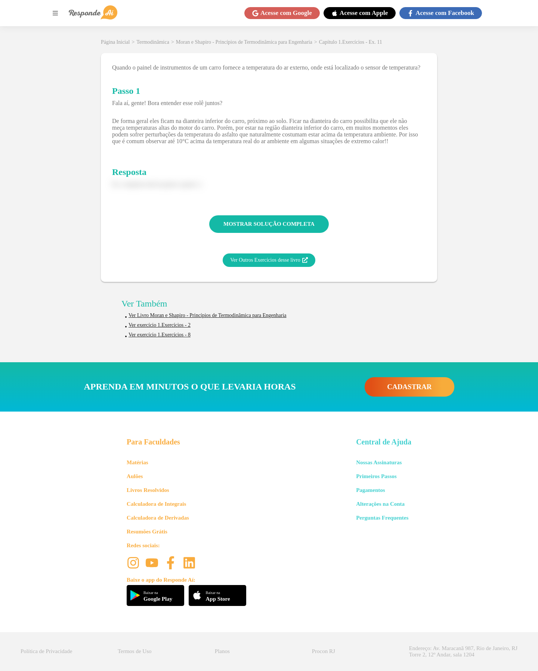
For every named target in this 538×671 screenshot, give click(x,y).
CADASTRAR (409, 387)
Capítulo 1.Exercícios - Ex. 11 (350, 42)
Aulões (135, 476)
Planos (222, 651)
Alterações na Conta (380, 504)
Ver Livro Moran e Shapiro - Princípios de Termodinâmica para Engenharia (208, 315)
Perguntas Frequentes (382, 518)
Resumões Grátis (147, 532)
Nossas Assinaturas (379, 462)
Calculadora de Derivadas (158, 518)
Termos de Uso (135, 651)
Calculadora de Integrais (156, 504)
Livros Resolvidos (148, 490)
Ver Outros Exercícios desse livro (268, 260)
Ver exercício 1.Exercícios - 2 (160, 325)
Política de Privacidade (46, 651)
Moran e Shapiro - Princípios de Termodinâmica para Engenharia (244, 42)
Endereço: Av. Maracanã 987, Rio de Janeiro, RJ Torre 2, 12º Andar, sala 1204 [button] (463, 651)
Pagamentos (370, 490)
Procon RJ (323, 651)
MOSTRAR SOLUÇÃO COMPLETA (269, 224)
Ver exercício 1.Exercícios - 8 (160, 335)
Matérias (137, 462)
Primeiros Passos (376, 476)
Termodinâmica (152, 42)
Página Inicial (115, 42)
